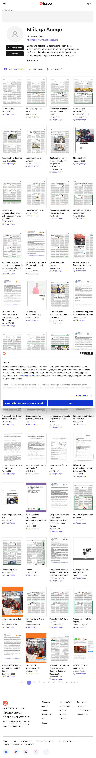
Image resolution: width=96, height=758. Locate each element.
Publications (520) (14, 69)
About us (45, 706)
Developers (81, 706)
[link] (88, 3)
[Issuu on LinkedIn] (16, 752)
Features (63, 710)
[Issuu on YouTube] (46, 752)
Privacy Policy (28, 375)
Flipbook (63, 715)
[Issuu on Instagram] (36, 752)
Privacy (13, 741)
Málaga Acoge (9, 114)
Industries (63, 719)
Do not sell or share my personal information (25, 403)
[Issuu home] (46, 3)
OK (70, 403)
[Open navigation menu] (4, 3)
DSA (58, 741)
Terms (5, 741)
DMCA (51, 741)
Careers (45, 710)
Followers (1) (54, 69)
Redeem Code (82, 715)
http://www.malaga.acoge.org (44, 40)
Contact (45, 723)
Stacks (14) (35, 69)
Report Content (40, 741)
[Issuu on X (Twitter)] (26, 752)
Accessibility (67, 741)
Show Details (82, 395)
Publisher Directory (84, 710)
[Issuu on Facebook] (6, 752)
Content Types (65, 706)
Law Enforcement (25, 741)
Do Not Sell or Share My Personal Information (18, 744)
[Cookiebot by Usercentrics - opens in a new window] (82, 353)
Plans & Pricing (47, 715)
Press (44, 719)
